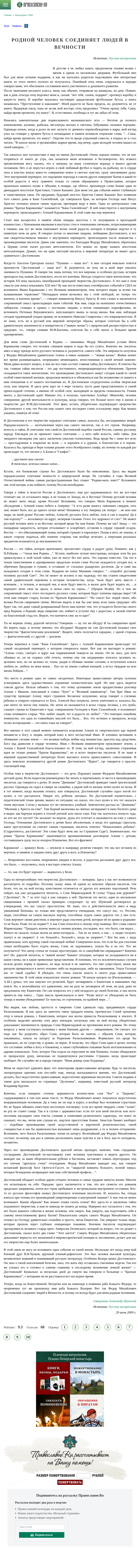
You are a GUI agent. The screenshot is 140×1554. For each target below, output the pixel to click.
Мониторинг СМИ (24, 15)
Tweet (6, 25)
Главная (7, 15)
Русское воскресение (122, 58)
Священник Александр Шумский (114, 1301)
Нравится (16, 25)
